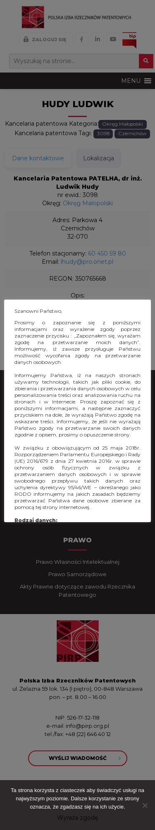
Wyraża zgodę (77, 817)
